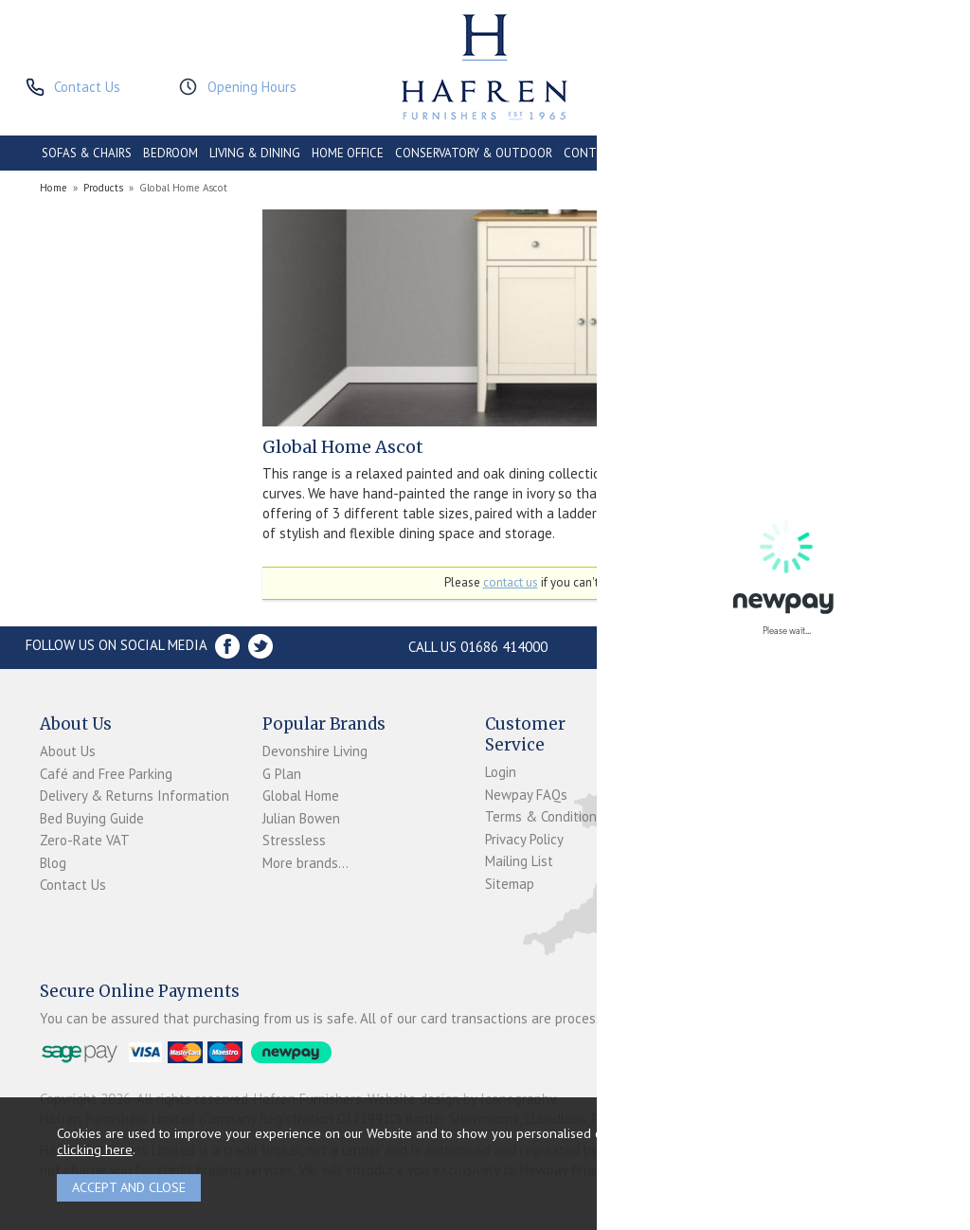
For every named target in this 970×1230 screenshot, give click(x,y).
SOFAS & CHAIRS (87, 153)
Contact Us (73, 885)
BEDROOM (170, 153)
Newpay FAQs (526, 795)
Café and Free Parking (106, 774)
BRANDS (906, 153)
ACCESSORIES (835, 153)
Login (500, 772)
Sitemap (509, 884)
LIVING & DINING (254, 153)
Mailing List (519, 861)
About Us (68, 751)
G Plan (281, 774)
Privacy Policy (524, 839)
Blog (53, 863)
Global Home (300, 796)
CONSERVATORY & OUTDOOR (473, 153)
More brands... (305, 863)
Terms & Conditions (544, 816)
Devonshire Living (315, 751)
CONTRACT (595, 153)
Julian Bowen (301, 818)
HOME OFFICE (348, 153)
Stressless (294, 840)
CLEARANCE (670, 153)
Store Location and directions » (752, 647)
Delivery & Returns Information (134, 796)
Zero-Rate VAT (85, 840)
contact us (510, 582)
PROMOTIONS (750, 153)
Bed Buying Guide (92, 818)
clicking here (95, 1149)
